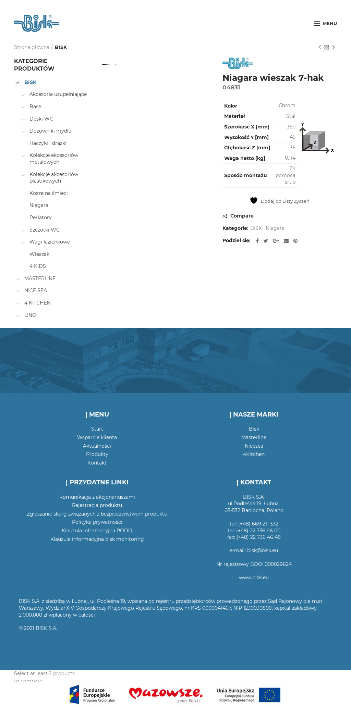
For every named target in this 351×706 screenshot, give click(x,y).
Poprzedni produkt (320, 47)
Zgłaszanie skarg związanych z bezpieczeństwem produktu (97, 514)
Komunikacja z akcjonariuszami (97, 497)
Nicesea (254, 446)
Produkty (97, 454)
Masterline (253, 437)
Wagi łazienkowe (49, 242)
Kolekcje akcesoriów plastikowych (53, 177)
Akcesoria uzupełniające (58, 94)
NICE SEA (35, 290)
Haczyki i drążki (47, 143)
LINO (30, 315)
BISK (61, 47)
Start (97, 429)
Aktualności (97, 446)
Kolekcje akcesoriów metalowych (53, 158)
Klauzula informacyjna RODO (97, 530)
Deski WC (41, 119)
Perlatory (40, 217)
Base (35, 106)
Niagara (275, 228)
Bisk (254, 429)
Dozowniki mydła (50, 131)
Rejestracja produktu (97, 505)
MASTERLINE (40, 278)
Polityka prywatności (97, 522)
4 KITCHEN (37, 303)
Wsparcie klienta (97, 437)
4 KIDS (37, 266)
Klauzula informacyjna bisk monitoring (97, 539)
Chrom (287, 105)
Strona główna (31, 47)
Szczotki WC (44, 230)
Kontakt (97, 463)
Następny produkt (333, 47)
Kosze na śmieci (48, 193)
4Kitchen (254, 454)
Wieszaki (40, 254)
